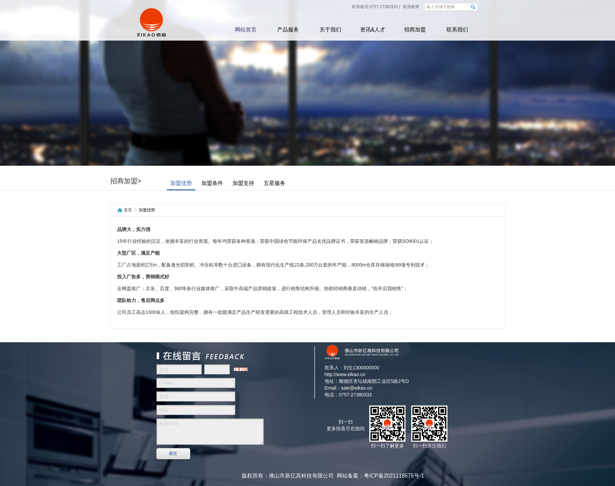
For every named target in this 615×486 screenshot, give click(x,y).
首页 (128, 210)
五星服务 (274, 183)
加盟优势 (181, 183)
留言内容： (210, 431)
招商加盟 (415, 29)
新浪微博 (410, 6)
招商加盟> (125, 181)
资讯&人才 (373, 29)
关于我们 (330, 29)
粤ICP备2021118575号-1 (394, 476)
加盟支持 (243, 183)
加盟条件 (212, 183)
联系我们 (457, 29)
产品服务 (288, 29)
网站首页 (246, 29)
